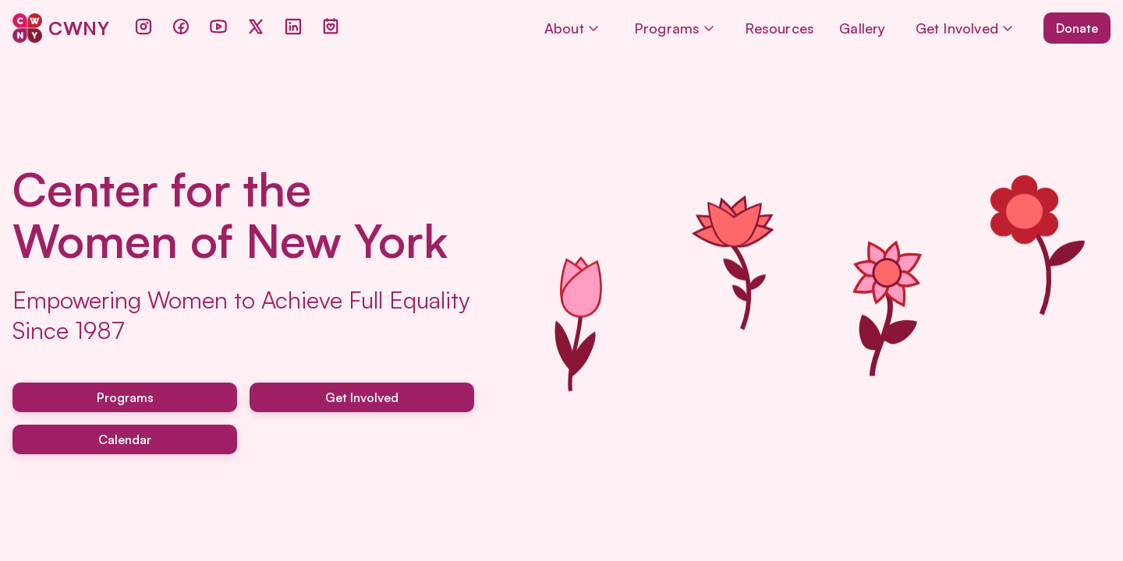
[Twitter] (255, 26)
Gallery (862, 28)
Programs (675, 28)
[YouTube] (218, 26)
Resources (779, 28)
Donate (1077, 28)
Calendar (124, 439)
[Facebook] (181, 26)
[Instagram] (143, 26)
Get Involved (965, 28)
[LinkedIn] (293, 26)
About (572, 28)
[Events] (330, 26)
